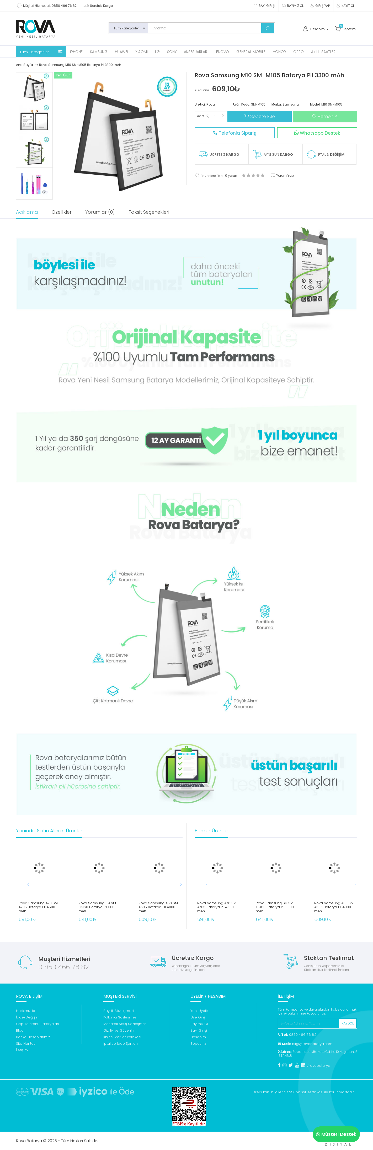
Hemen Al (325, 116)
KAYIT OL (345, 5)
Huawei (121, 51)
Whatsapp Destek (317, 133)
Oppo (298, 51)
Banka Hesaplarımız (33, 1036)
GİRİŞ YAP (320, 5)
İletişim (22, 1050)
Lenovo (222, 51)
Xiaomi (141, 51)
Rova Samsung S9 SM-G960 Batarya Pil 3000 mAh (98, 907)
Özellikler (62, 212)
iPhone (76, 51)
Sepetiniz (198, 1043)
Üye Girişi (198, 1017)
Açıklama (27, 212)
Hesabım (198, 1036)
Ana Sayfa (24, 64)
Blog (20, 1030)
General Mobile (250, 51)
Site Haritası (26, 1043)
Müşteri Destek (336, 1134)
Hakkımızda (25, 1010)
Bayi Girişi (198, 1030)
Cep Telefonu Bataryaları (37, 1023)
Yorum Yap (282, 175)
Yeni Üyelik (199, 1010)
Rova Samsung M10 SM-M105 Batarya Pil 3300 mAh (80, 64)
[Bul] (267, 28)
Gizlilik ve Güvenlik (118, 1030)
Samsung (99, 51)
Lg (157, 51)
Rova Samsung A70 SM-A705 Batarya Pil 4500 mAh (39, 907)
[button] (176, 884)
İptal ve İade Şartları (120, 1043)
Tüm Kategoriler (41, 52)
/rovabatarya (318, 1065)
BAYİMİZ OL (292, 5)
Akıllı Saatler (323, 51)
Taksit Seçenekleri (149, 212)
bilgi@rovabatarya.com (305, 1043)
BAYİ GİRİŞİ (264, 5)
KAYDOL (348, 1023)
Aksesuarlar (195, 51)
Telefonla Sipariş (234, 133)
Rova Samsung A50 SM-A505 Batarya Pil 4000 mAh (159, 907)
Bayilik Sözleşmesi (118, 1010)
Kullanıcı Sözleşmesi (120, 1017)
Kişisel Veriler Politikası (122, 1036)
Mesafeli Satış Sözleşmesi (125, 1023)
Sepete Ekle (259, 116)
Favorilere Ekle (208, 175)
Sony (172, 51)
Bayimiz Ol (199, 1023)
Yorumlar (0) (100, 212)
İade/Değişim (28, 1017)
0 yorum (231, 175)
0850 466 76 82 (297, 1034)
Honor (279, 51)
